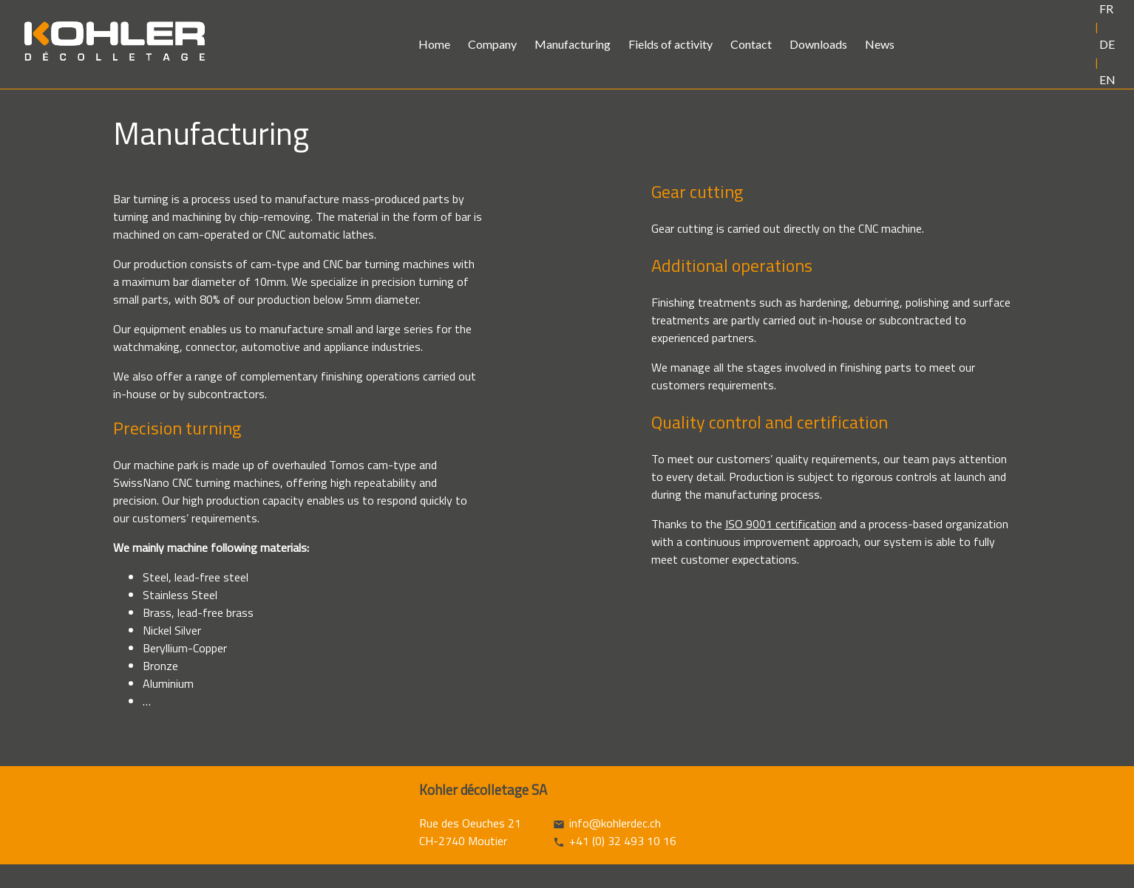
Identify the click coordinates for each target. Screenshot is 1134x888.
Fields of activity (670, 44)
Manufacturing (572, 44)
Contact (751, 44)
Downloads (818, 44)
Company (492, 44)
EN (1107, 79)
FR (1106, 8)
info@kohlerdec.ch (615, 823)
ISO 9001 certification (780, 524)
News (879, 44)
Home (434, 44)
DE (1107, 44)
